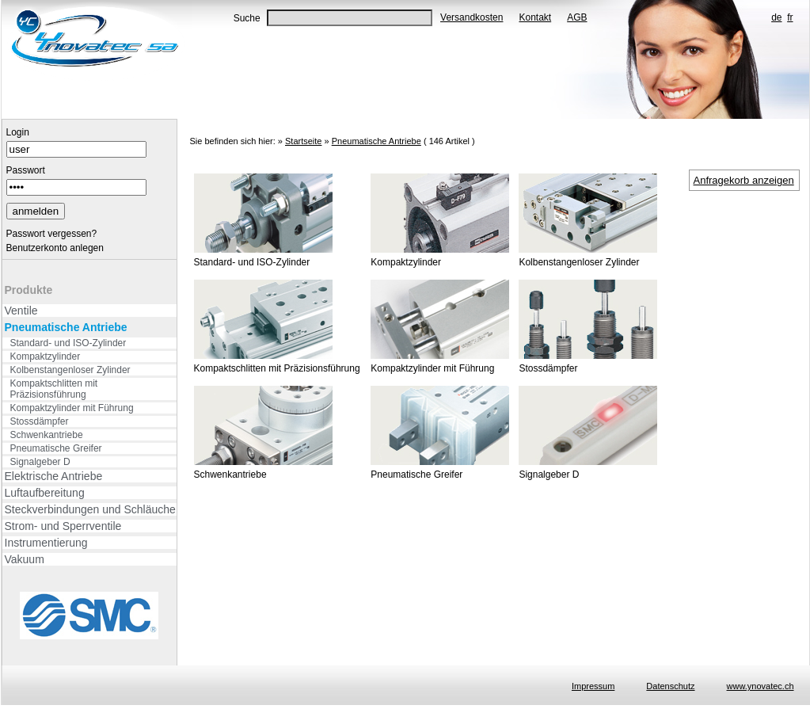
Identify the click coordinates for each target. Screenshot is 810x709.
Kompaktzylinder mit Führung (72, 408)
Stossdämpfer (39, 421)
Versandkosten (471, 17)
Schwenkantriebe (46, 434)
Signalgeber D (40, 461)
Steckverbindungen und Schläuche (90, 509)
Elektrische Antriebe (54, 476)
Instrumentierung (46, 542)
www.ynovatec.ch (760, 686)
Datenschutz (670, 686)
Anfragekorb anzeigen (744, 180)
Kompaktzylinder (45, 356)
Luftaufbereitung (45, 492)
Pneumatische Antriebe (66, 327)
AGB (577, 17)
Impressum (593, 686)
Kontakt (535, 17)
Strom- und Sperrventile (63, 526)
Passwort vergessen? (51, 233)
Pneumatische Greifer (56, 448)
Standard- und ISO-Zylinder (68, 343)
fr (790, 17)
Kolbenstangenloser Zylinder (70, 369)
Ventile (21, 310)
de (776, 17)
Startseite (303, 141)
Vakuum (24, 559)
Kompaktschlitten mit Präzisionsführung (54, 389)
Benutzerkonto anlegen (55, 247)
